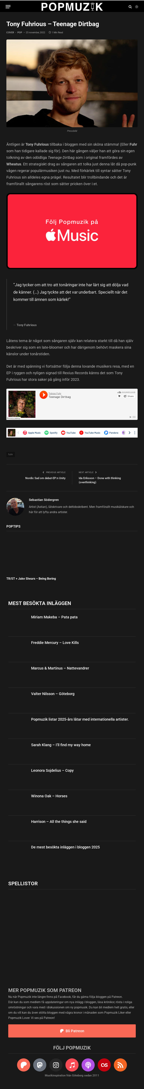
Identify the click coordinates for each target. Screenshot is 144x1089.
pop (19, 32)
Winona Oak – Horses (49, 796)
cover (10, 32)
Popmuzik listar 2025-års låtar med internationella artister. (80, 719)
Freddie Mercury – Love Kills (55, 642)
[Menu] (8, 6)
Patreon (117, 997)
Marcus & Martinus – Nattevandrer (60, 668)
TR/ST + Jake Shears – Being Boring (31, 578)
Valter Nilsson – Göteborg (52, 693)
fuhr (10, 454)
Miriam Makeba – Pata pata (54, 617)
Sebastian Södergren (44, 500)
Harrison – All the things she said (58, 821)
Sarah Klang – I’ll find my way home (61, 745)
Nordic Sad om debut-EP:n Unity (45, 478)
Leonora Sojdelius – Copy (52, 770)
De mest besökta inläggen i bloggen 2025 (65, 847)
